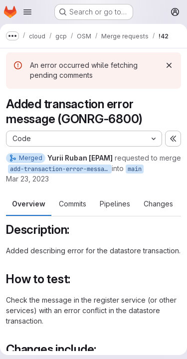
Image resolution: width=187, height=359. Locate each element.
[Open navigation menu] (27, 12)
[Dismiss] (169, 65)
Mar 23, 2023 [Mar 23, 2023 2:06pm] (27, 179)
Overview (28, 203)
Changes (158, 203)
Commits (72, 203)
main (135, 169)
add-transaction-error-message (60, 169)
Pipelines (115, 203)
